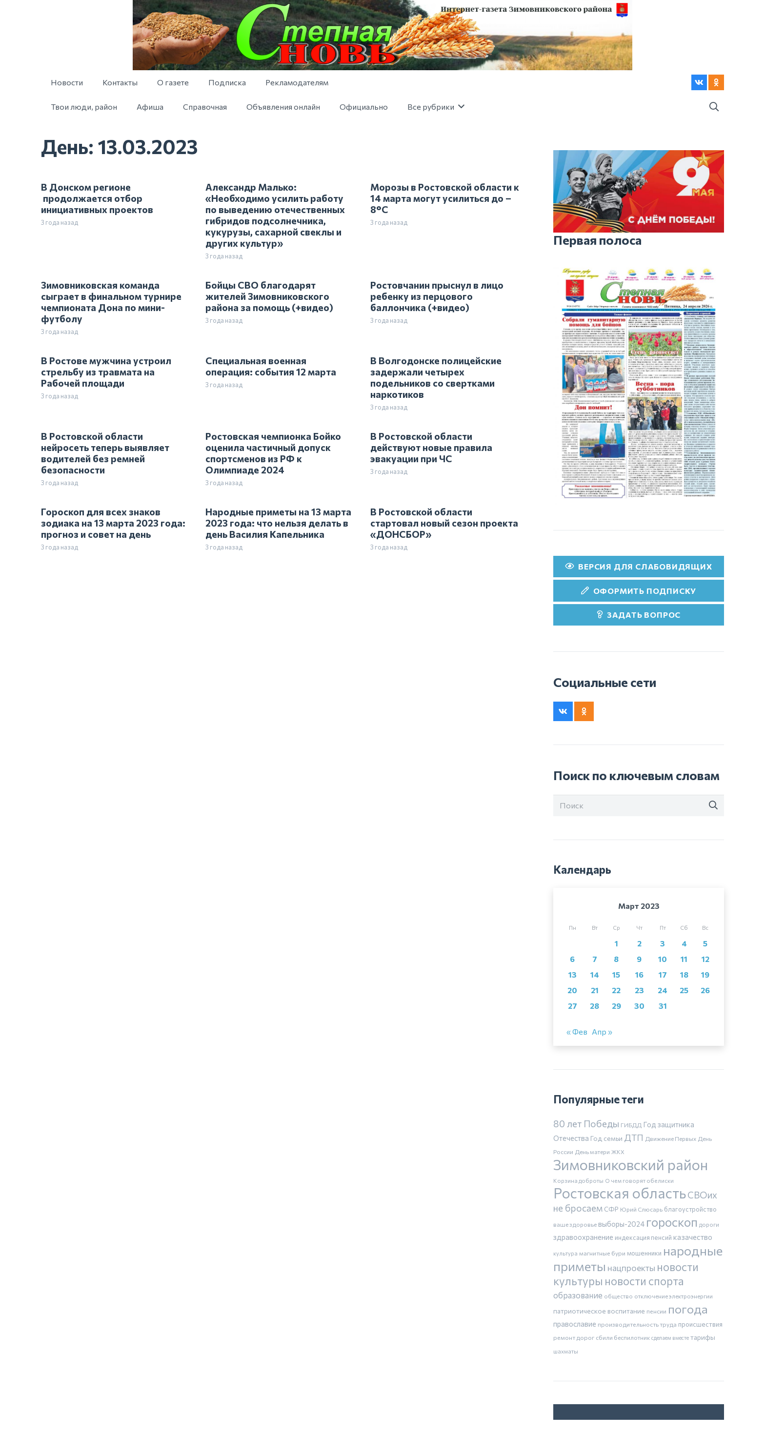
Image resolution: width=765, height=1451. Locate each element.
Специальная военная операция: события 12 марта (270, 365)
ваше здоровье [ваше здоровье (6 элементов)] (575, 1224)
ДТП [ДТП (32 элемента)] (634, 1137)
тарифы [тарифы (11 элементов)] (702, 1337)
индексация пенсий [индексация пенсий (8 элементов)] (643, 1237)
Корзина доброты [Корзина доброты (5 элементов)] (578, 1180)
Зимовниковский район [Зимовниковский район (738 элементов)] (630, 1164)
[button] (714, 107)
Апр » (602, 1031)
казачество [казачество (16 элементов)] (692, 1237)
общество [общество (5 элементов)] (618, 1296)
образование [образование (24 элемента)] (578, 1295)
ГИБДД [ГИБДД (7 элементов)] (631, 1125)
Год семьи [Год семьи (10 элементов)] (606, 1138)
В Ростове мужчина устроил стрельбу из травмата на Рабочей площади (106, 371)
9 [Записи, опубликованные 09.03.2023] (639, 958)
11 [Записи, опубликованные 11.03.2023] (684, 958)
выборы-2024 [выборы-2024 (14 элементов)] (621, 1223)
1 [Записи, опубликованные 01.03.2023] (616, 943)
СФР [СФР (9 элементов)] (611, 1209)
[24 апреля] (638, 383)
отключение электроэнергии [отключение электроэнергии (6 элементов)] (673, 1296)
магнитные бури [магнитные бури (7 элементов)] (602, 1253)
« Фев (576, 1031)
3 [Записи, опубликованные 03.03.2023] (662, 943)
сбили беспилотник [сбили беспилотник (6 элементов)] (623, 1337)
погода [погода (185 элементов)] (688, 1308)
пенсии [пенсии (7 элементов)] (656, 1311)
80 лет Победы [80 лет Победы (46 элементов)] (586, 1123)
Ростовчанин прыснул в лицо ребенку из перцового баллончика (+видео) (436, 296)
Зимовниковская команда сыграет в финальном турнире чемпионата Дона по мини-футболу (111, 301)
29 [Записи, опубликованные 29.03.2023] (616, 1005)
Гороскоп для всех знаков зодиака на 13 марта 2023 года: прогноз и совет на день (113, 523)
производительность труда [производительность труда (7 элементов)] (637, 1324)
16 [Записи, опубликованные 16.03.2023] (639, 974)
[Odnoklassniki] (716, 82)
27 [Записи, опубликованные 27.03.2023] (572, 1005)
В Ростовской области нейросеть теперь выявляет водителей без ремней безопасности (105, 452)
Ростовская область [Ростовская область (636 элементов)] (619, 1192)
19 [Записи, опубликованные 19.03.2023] (705, 974)
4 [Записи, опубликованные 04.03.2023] (684, 943)
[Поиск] (638, 806)
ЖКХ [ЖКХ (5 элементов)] (617, 1151)
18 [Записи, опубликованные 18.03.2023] (684, 974)
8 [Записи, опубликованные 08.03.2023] (616, 958)
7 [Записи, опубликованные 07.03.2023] (594, 958)
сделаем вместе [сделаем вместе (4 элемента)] (670, 1337)
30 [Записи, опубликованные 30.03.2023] (639, 1005)
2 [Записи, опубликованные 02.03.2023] (639, 943)
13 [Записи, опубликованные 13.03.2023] (572, 974)
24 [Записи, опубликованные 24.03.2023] (662, 990)
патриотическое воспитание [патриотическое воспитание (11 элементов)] (599, 1311)
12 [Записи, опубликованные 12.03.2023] (705, 958)
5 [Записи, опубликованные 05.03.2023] (705, 943)
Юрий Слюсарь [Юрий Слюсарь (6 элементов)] (641, 1209)
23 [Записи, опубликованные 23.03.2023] (639, 990)
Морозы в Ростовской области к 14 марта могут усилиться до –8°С (444, 198)
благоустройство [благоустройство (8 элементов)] (690, 1209)
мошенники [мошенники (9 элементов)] (644, 1253)
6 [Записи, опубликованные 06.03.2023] (572, 958)
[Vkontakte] (699, 82)
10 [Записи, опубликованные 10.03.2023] (662, 958)
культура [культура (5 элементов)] (565, 1253)
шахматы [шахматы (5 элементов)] (565, 1351)
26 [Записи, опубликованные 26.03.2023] (705, 990)
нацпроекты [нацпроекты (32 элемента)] (631, 1267)
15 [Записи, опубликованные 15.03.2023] (616, 974)
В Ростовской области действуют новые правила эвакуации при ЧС (431, 447)
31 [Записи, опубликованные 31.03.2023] (663, 1005)
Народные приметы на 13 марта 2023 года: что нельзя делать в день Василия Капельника (278, 523)
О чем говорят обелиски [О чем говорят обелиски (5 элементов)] (639, 1180)
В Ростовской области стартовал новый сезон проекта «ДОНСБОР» (444, 523)
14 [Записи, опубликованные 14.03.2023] (594, 974)
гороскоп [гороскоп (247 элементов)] (672, 1221)
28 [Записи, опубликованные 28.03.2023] (594, 1005)
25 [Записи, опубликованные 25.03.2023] (684, 990)
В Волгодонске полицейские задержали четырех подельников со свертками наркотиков (436, 377)
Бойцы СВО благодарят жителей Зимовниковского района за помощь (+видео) (269, 296)
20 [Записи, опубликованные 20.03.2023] (572, 990)
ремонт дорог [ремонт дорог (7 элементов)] (573, 1337)
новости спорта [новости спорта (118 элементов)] (644, 1281)
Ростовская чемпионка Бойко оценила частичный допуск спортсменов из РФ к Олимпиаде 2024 (273, 452)
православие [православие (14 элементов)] (574, 1323)
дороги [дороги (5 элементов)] (709, 1224)
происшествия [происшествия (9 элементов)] (700, 1324)
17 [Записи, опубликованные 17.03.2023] (663, 974)
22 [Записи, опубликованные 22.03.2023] (616, 990)
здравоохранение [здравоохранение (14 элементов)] (583, 1237)
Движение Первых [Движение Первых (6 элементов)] (670, 1138)
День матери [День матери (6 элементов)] (592, 1151)
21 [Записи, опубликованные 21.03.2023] (595, 990)
